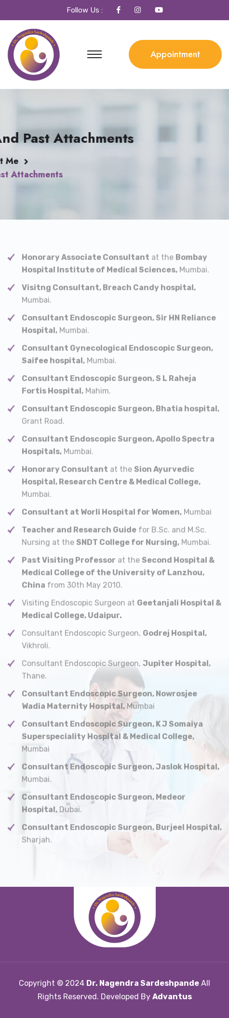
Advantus (172, 996)
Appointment (175, 54)
